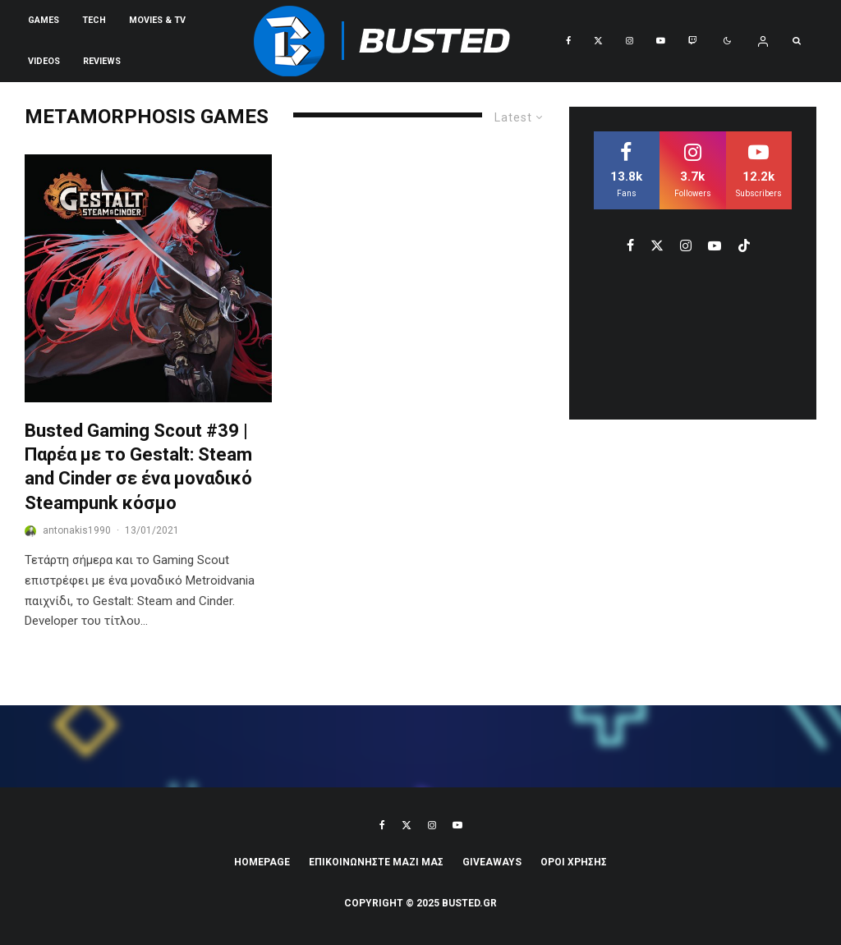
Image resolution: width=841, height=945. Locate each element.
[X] (598, 41)
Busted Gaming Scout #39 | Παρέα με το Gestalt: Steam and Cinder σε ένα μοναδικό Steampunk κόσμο (138, 466)
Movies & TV (157, 20)
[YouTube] (660, 41)
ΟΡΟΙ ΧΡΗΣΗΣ (573, 862)
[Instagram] (629, 41)
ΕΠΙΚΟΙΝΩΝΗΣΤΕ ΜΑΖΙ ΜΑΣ (376, 862)
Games (43, 20)
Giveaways (492, 862)
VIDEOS (44, 61)
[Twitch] (692, 41)
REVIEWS (102, 61)
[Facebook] (568, 41)
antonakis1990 (77, 530)
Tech (94, 20)
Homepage (262, 862)
